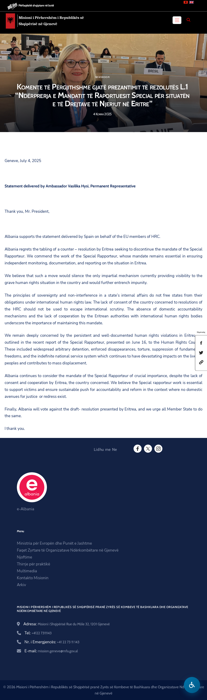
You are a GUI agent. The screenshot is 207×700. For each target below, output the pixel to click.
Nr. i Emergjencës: (51, 642)
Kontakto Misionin (33, 578)
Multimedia (27, 571)
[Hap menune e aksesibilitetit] (192, 685)
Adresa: (66, 624)
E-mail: (51, 651)
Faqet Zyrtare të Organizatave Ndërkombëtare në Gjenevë (68, 550)
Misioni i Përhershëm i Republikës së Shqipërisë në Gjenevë (51, 20)
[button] (201, 362)
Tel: (38, 633)
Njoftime (24, 557)
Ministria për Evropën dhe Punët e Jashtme (54, 543)
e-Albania (25, 509)
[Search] (188, 19)
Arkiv (21, 585)
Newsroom (102, 77)
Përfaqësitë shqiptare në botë (36, 5)
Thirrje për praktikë (33, 564)
